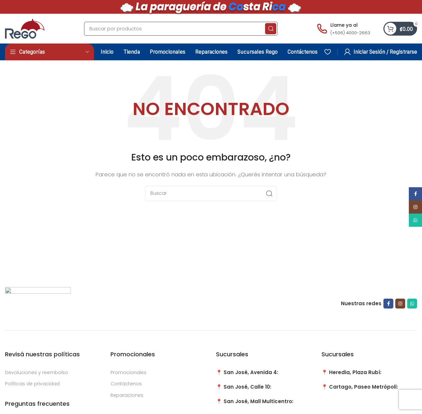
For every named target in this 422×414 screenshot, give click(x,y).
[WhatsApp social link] (412, 304)
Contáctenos (126, 383)
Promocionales (128, 372)
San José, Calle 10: (247, 386)
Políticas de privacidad (32, 383)
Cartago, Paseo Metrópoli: (363, 386)
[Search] (181, 29)
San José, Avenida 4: (251, 372)
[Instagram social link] (400, 304)
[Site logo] (25, 28)
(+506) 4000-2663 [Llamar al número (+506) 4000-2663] (350, 33)
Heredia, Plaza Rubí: (355, 372)
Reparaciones (126, 395)
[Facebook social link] (388, 304)
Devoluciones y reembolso (36, 372)
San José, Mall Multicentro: (258, 401)
